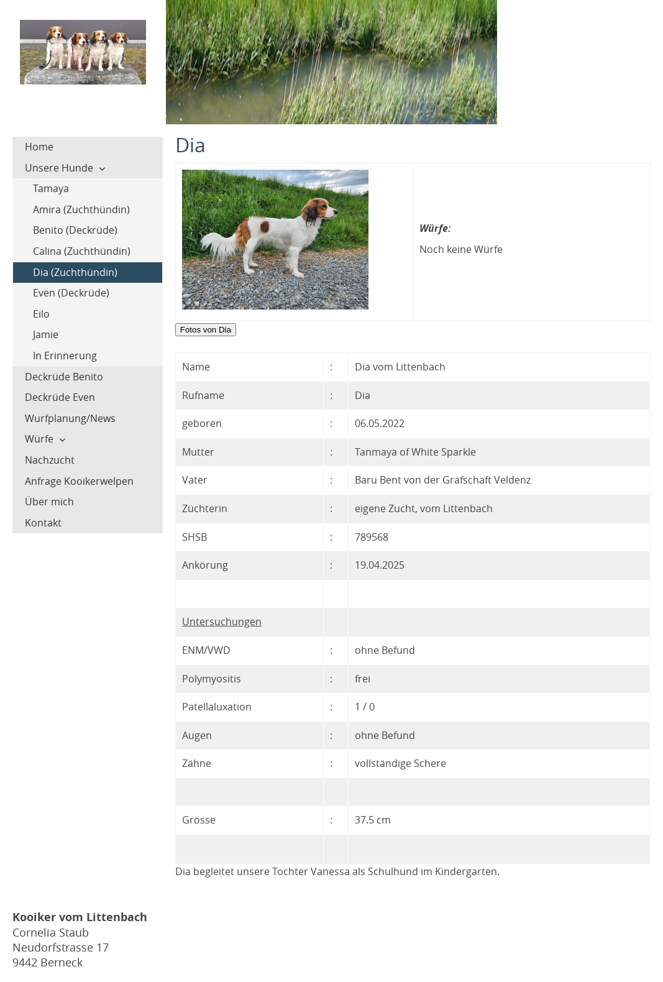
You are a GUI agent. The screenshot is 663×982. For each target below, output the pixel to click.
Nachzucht (50, 460)
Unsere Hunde (59, 168)
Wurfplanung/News (70, 418)
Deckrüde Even (60, 397)
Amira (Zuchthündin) (81, 209)
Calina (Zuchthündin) (81, 251)
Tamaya (51, 188)
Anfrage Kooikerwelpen (79, 481)
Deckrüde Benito (64, 376)
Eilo (41, 314)
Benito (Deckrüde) (75, 230)
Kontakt (43, 523)
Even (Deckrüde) (71, 293)
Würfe (39, 439)
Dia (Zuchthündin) (75, 272)
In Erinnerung (65, 355)
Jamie (45, 334)
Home (39, 147)
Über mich (49, 501)
